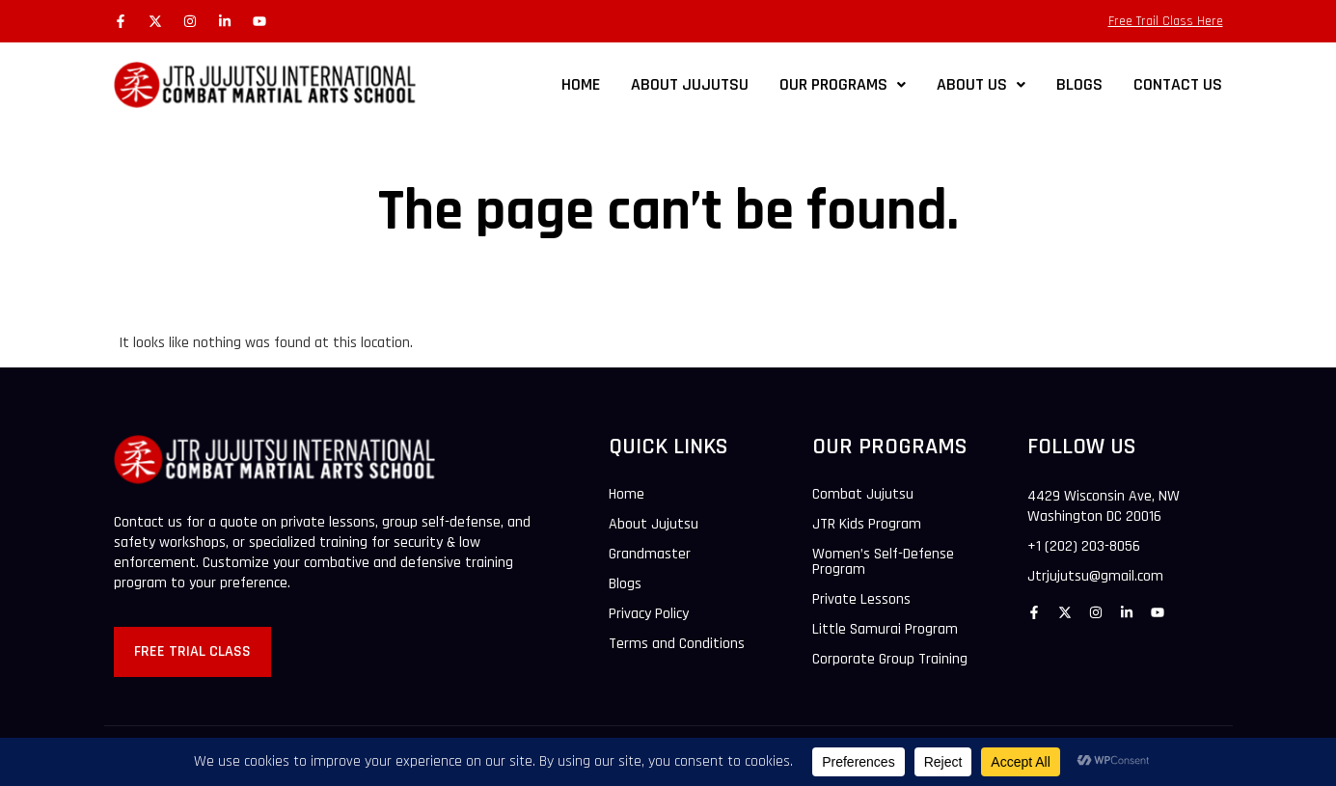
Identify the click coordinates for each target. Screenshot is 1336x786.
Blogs (625, 584)
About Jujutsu (653, 524)
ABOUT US (981, 84)
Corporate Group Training (890, 659)
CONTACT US (1177, 84)
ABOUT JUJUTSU (690, 84)
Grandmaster (650, 554)
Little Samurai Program (885, 629)
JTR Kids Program (866, 524)
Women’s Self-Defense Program (883, 562)
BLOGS (1079, 84)
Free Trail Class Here (1165, 21)
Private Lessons (861, 600)
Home (580, 84)
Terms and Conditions (677, 644)
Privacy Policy (649, 614)
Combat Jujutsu (862, 494)
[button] (842, 85)
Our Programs (842, 84)
